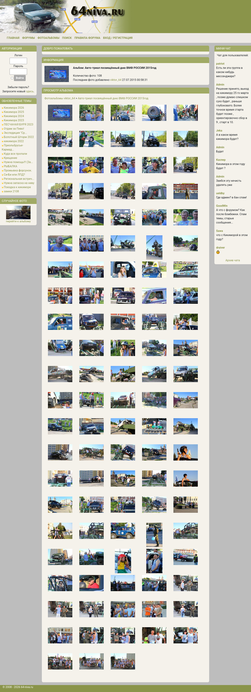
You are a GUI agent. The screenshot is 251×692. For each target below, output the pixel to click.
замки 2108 (11, 191)
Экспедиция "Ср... (15, 132)
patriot (220, 63)
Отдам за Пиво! (14, 128)
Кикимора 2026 (14, 107)
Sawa (219, 231)
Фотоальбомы (48, 38)
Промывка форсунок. (18, 170)
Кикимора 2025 (14, 112)
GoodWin (221, 205)
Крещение (10, 158)
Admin (220, 84)
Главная (13, 38)
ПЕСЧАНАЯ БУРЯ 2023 (18, 124)
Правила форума (87, 38)
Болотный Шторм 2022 (19, 137)
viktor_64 (115, 80)
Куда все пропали (15, 153)
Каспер (221, 159)
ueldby (220, 193)
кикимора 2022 (14, 141)
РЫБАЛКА (10, 166)
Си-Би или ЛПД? (14, 174)
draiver (220, 247)
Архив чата (232, 260)
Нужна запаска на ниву (19, 183)
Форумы (28, 38)
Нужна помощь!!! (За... (18, 162)
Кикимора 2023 (14, 120)
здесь (29, 91)
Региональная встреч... (19, 178)
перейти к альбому (18, 221)
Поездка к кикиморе (17, 187)
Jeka (219, 130)
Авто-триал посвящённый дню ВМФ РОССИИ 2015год (113, 98)
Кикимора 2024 (14, 116)
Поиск (67, 38)
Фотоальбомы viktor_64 (59, 98)
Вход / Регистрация (117, 38)
